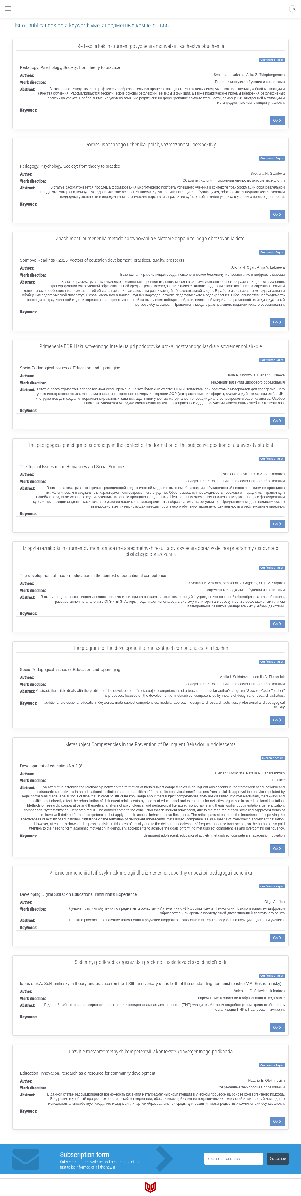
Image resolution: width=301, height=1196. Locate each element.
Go (277, 120)
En (292, 9)
